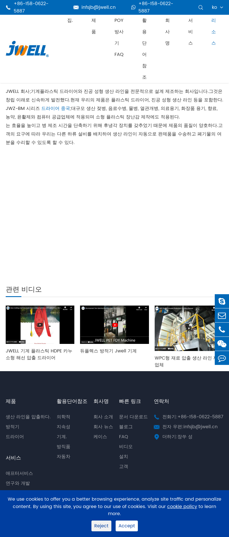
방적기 (12, 427)
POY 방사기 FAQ (119, 37)
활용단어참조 (144, 49)
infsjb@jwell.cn (94, 7)
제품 (93, 26)
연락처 (161, 401)
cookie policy (182, 506)
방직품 (63, 446)
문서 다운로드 (133, 417)
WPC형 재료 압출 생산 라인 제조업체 (188, 361)
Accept (126, 526)
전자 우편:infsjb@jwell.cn (190, 427)
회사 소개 (103, 417)
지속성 (63, 427)
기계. (62, 436)
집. (70, 20)
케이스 (100, 436)
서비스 (190, 32)
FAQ (123, 436)
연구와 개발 (18, 483)
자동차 (63, 456)
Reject (101, 526)
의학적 (63, 417)
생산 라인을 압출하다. (28, 417)
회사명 (167, 32)
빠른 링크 (130, 401)
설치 (123, 456)
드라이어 (15, 436)
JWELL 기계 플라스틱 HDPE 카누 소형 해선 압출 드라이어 (39, 354)
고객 (123, 466)
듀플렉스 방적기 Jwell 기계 (108, 351)
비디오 (126, 446)
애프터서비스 (19, 473)
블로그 (126, 427)
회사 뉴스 (103, 427)
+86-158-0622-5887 (152, 7)
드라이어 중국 (55, 108)
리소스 (213, 32)
